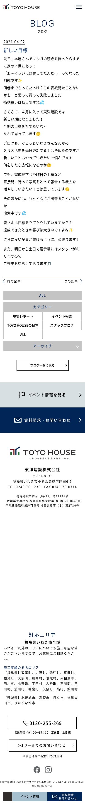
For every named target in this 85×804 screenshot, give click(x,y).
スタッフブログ (62, 325)
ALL (42, 295)
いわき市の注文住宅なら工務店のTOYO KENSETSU (42, 782)
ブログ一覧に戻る (42, 365)
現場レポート (23, 316)
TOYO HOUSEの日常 (23, 325)
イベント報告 (62, 316)
